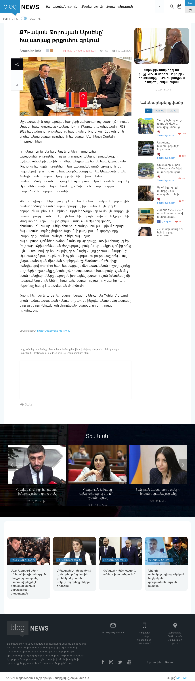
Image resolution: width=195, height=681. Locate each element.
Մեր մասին (152, 659)
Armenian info (30, 50)
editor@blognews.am (113, 629)
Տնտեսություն (93, 6)
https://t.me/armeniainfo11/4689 (53, 330)
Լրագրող (164, 221)
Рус (190, 9)
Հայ (190, 3)
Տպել (28, 404)
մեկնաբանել (121, 50)
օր (148, 110)
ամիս (173, 110)
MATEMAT (182, 675)
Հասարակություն (121, 6)
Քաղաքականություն (63, 6)
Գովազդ (171, 659)
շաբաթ (160, 110)
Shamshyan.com (166, 133)
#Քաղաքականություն (23, 558)
